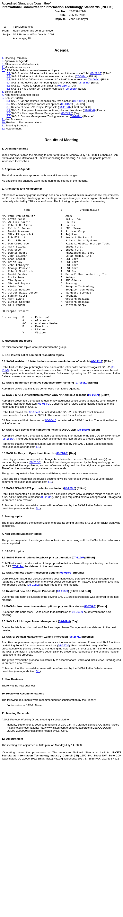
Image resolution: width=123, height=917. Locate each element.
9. (3, 119)
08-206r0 (89, 110)
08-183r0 (84, 82)
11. (4, 125)
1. (3, 58)
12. (4, 128)
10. (4, 122)
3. (3, 64)
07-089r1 (81, 76)
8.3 (9, 107)
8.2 (9, 104)
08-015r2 (33, 610)
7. (3, 94)
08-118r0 (64, 107)
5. (3, 70)
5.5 (9, 85)
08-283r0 (71, 88)
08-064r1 (94, 79)
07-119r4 (18, 592)
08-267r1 (76, 116)
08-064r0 (43, 429)
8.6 (9, 116)
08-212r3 (95, 73)
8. (3, 97)
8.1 (9, 100)
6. (3, 91)
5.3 (9, 79)
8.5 (9, 113)
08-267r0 (63, 671)
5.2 (9, 76)
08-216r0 (63, 85)
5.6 (9, 88)
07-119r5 (78, 100)
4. (3, 67)
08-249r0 (66, 113)
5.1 (9, 73)
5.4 (9, 82)
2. (3, 61)
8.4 (9, 110)
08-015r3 (66, 104)
